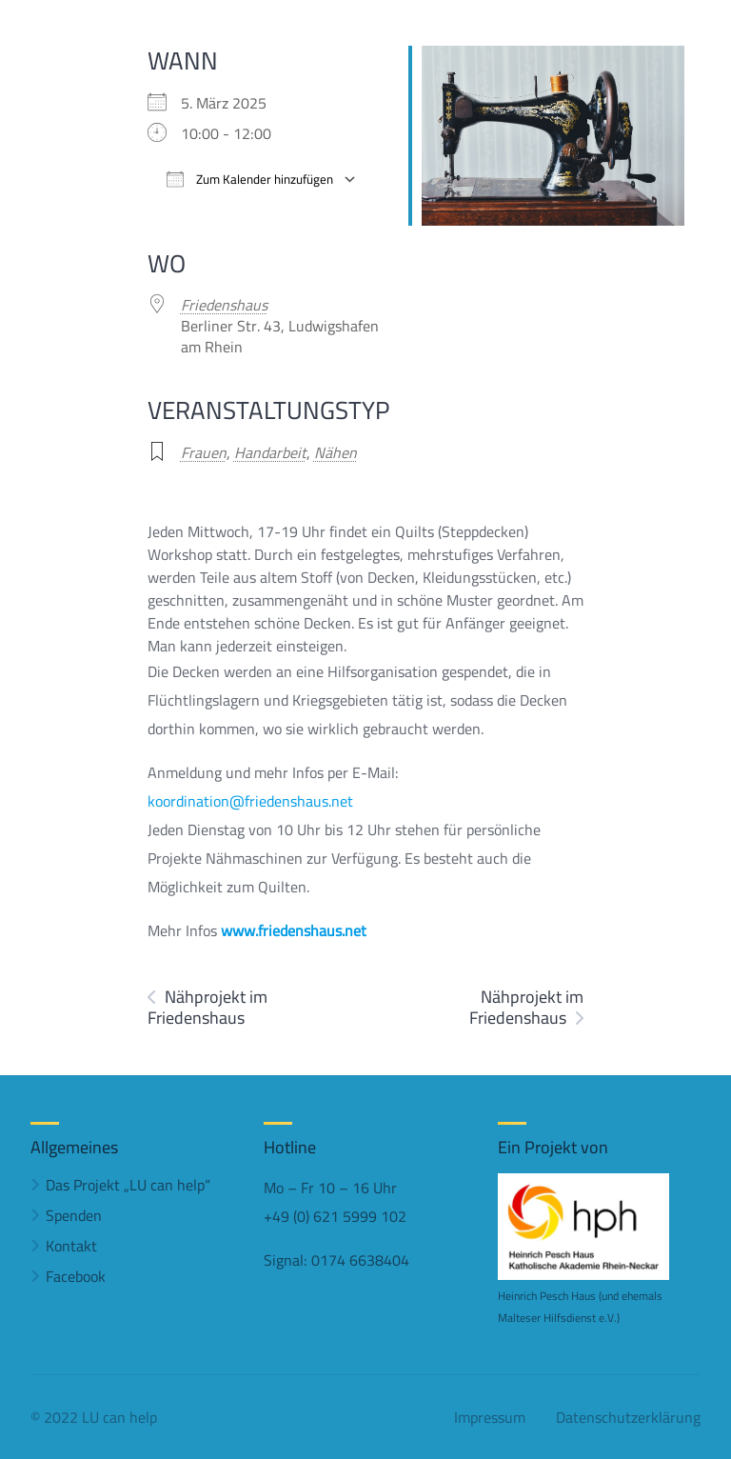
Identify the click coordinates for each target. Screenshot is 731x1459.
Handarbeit (270, 452)
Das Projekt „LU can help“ (128, 1184)
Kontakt (71, 1245)
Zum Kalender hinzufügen (250, 179)
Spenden (74, 1215)
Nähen (335, 452)
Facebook (76, 1276)
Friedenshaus (224, 304)
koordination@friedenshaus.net (250, 801)
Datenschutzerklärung (628, 1417)
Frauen (204, 452)
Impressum (489, 1417)
